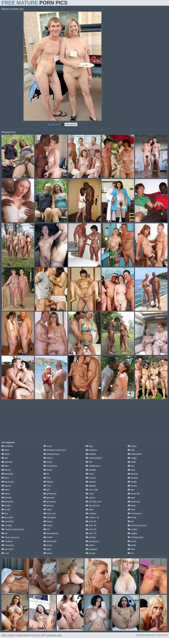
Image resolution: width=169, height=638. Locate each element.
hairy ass (49, 513)
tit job (132, 517)
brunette (7, 517)
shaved (133, 474)
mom (90, 474)
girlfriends (49, 493)
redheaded (135, 454)
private (90, 553)
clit (4, 533)
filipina (48, 482)
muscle (91, 478)
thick (131, 509)
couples (6, 541)
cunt (5, 553)
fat (46, 474)
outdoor (91, 513)
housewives (50, 533)
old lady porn (94, 501)
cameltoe (7, 521)
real (131, 450)
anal (5, 450)
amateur (7, 446)
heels (47, 521)
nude (90, 493)
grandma (49, 501)
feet (46, 478)
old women (93, 505)
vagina (132, 533)
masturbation (94, 458)
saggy (132, 458)
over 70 (91, 533)
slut (131, 489)
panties (91, 537)
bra (4, 513)
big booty (7, 482)
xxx (131, 553)
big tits (6, 486)
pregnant (92, 549)
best (5, 478)
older (90, 509)
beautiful (7, 474)
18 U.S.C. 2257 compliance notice (47, 635)
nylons (90, 497)
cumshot (7, 549)
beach (6, 470)
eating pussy (51, 454)
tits (131, 521)
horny (47, 525)
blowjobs (7, 501)
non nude (92, 489)
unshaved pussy (137, 525)
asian (5, 454)
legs (89, 446)
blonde (6, 497)
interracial (49, 541)
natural (91, 482)
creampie (7, 545)
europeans (50, 466)
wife (131, 549)
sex (131, 466)
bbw (5, 466)
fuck (47, 486)
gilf (46, 489)
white (132, 545)
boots (5, 509)
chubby (6, 525)
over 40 (91, 521)
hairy (47, 509)
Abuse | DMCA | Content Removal (16, 635)
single (132, 482)
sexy (131, 470)
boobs (6, 505)
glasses (48, 497)
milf (89, 462)
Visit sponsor (71, 124)
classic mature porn (12, 529)
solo (131, 497)
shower (133, 478)
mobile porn (93, 466)
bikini (5, 489)
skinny (132, 486)
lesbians (91, 450)
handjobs (49, 517)
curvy (47, 446)
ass (4, 458)
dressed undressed (54, 450)
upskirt (132, 529)
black (5, 493)
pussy (132, 446)
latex (47, 549)
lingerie (91, 454)
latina (47, 553)
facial (47, 470)
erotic (47, 462)
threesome (134, 513)
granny (48, 505)
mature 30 (92, 517)
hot (46, 529)
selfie (132, 462)
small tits (134, 493)
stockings (134, 501)
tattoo (132, 505)
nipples (91, 486)
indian (48, 537)
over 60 (91, 529)
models (91, 470)
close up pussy (10, 537)
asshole (6, 462)
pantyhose (92, 541)
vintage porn (135, 537)
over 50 (91, 525)
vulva (132, 541)
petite (90, 545)
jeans (47, 545)
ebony (48, 458)
